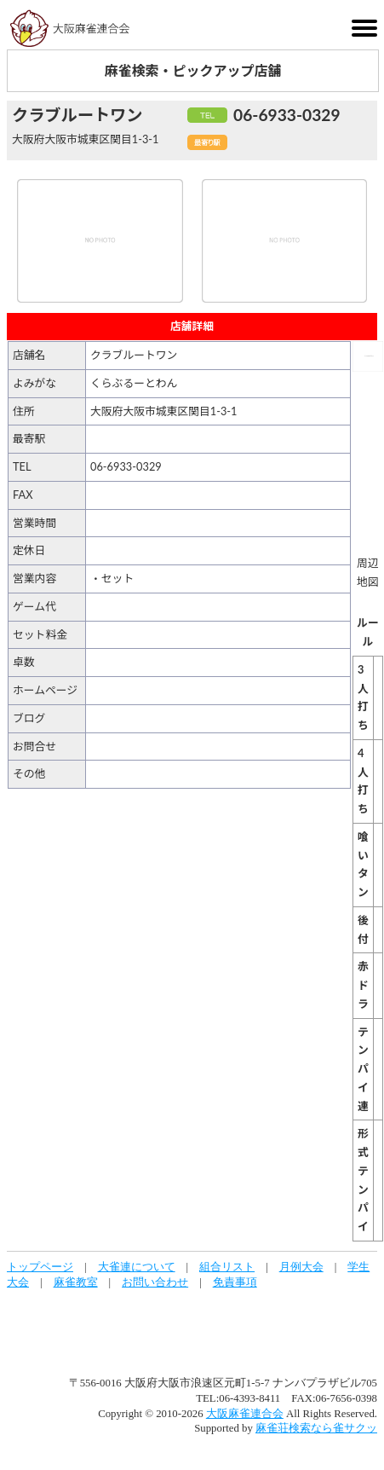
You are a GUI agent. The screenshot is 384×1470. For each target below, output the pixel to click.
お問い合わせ (155, 1282)
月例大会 (301, 1267)
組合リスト (227, 1267)
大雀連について (136, 1267)
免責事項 (235, 1282)
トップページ (40, 1267)
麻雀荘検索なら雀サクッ (316, 1428)
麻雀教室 (76, 1282)
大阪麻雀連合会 (245, 1414)
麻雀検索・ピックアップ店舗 (192, 70)
